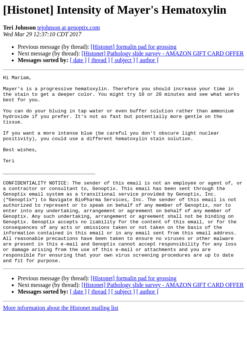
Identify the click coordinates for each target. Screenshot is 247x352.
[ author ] (147, 60)
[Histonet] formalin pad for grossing (133, 47)
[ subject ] (123, 60)
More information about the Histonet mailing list (60, 345)
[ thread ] (99, 60)
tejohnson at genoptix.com (68, 27)
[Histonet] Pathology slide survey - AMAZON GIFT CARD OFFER (162, 53)
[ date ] (78, 60)
